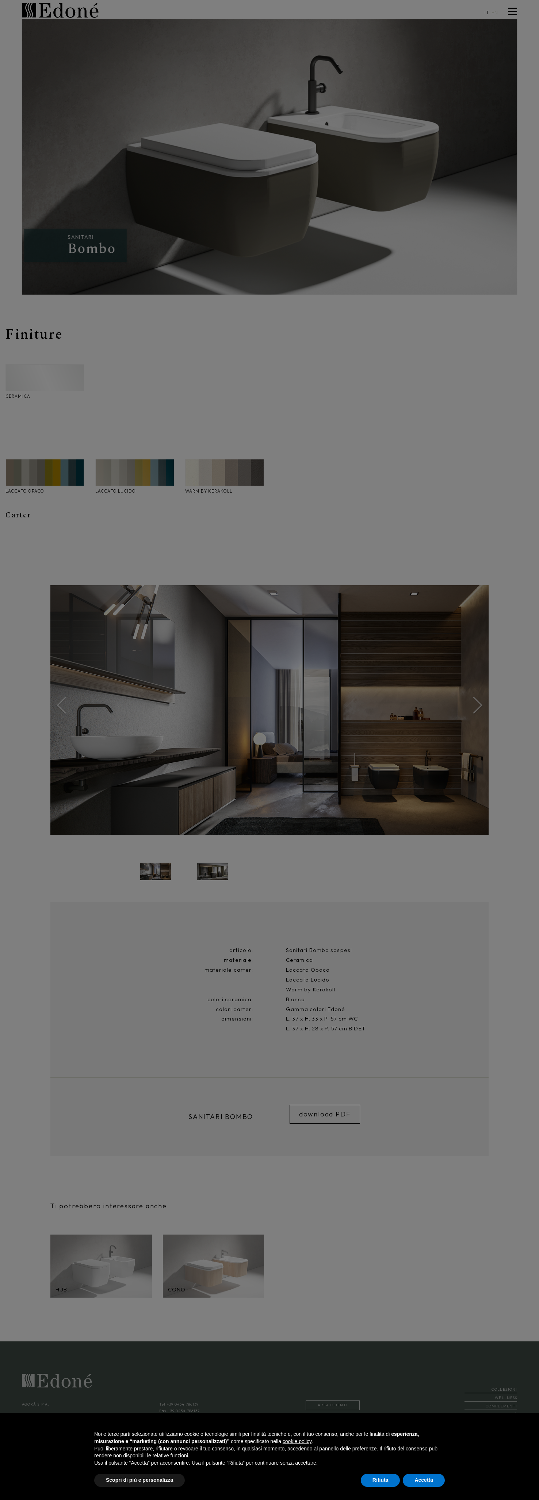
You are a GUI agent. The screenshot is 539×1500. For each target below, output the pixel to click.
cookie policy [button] (297, 1441)
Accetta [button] (423, 1480)
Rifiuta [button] (380, 1480)
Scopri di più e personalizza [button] (139, 1480)
